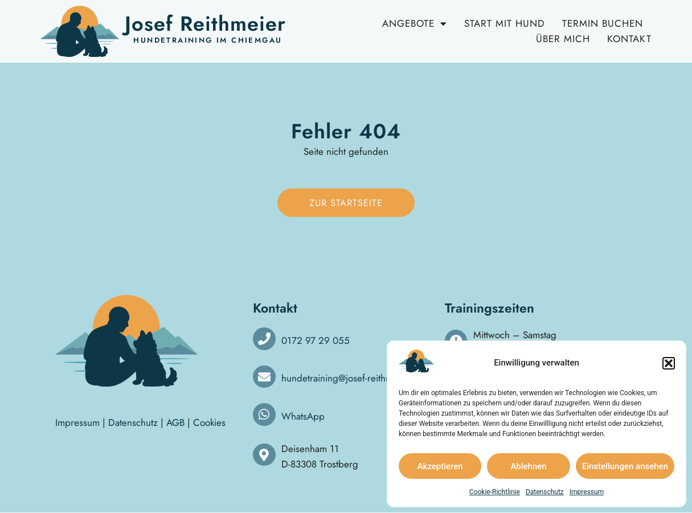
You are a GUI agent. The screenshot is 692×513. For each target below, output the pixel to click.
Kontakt (629, 39)
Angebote (414, 23)
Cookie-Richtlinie (494, 492)
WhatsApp (303, 417)
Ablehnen (528, 466)
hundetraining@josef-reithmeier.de (351, 378)
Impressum (587, 492)
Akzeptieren (440, 466)
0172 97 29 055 (315, 340)
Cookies (209, 423)
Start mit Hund (504, 23)
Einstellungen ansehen (625, 466)
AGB (175, 423)
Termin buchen (602, 23)
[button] (668, 363)
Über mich (563, 39)
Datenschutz (545, 492)
